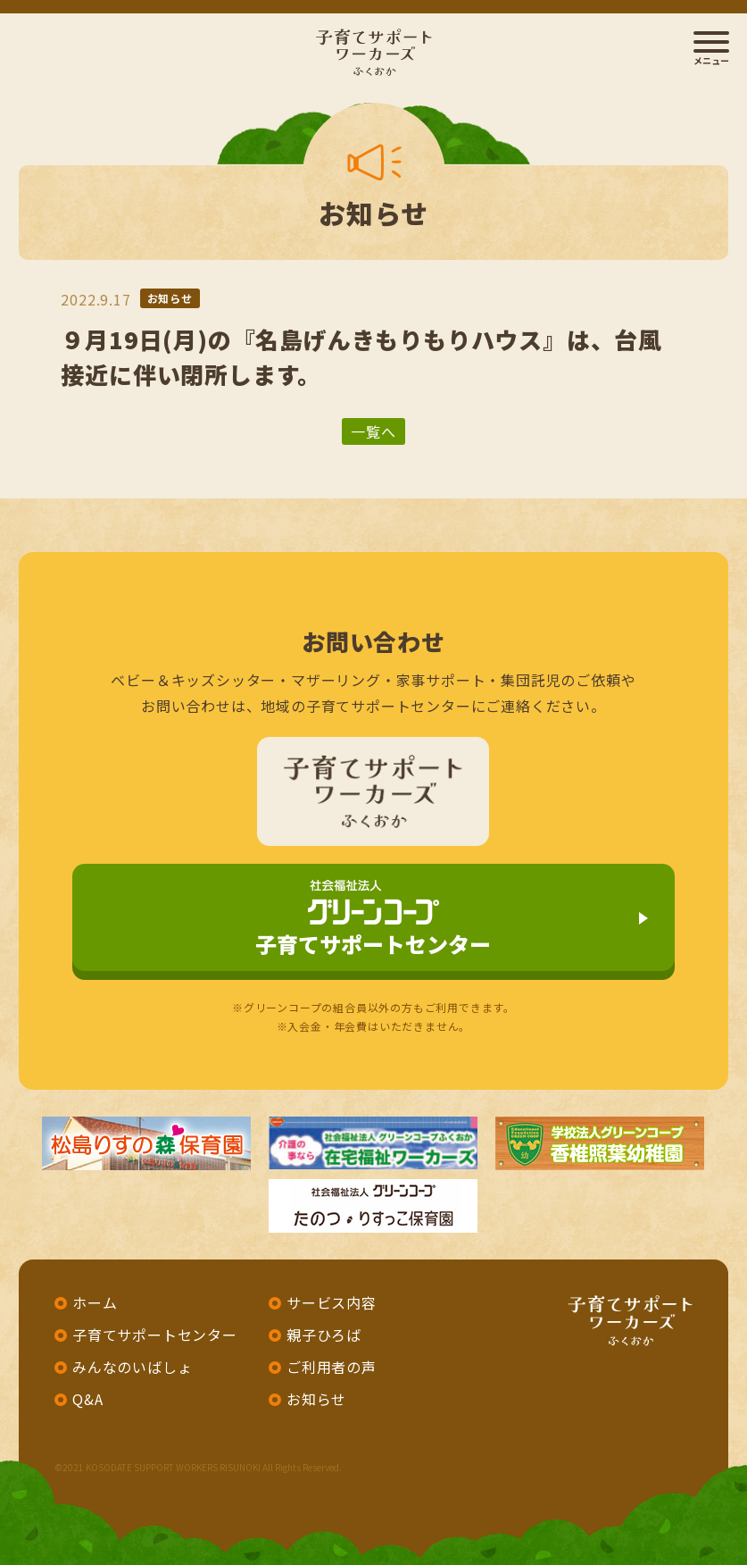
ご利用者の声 (331, 1367)
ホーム (94, 1302)
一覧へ (373, 431)
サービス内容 (331, 1302)
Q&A (87, 1399)
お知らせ (170, 297)
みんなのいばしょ (132, 1367)
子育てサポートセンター (373, 919)
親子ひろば (323, 1334)
